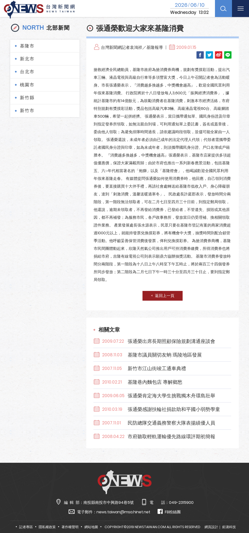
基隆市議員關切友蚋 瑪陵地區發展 (165, 354)
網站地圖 (91, 526)
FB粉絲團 (169, 512)
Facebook (200, 55)
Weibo (218, 55)
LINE (227, 55)
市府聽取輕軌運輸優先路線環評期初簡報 (171, 436)
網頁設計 (211, 526)
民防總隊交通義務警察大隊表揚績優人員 (171, 422)
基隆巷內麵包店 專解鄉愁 (155, 382)
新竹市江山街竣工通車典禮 (157, 368)
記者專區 (26, 526)
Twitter (209, 55)
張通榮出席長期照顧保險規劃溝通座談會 (171, 341)
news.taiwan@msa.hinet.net (123, 512)
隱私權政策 (47, 526)
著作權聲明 (70, 526)
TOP (238, 515)
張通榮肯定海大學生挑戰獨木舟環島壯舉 (171, 395)
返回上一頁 (164, 295)
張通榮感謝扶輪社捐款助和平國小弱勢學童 (174, 409)
